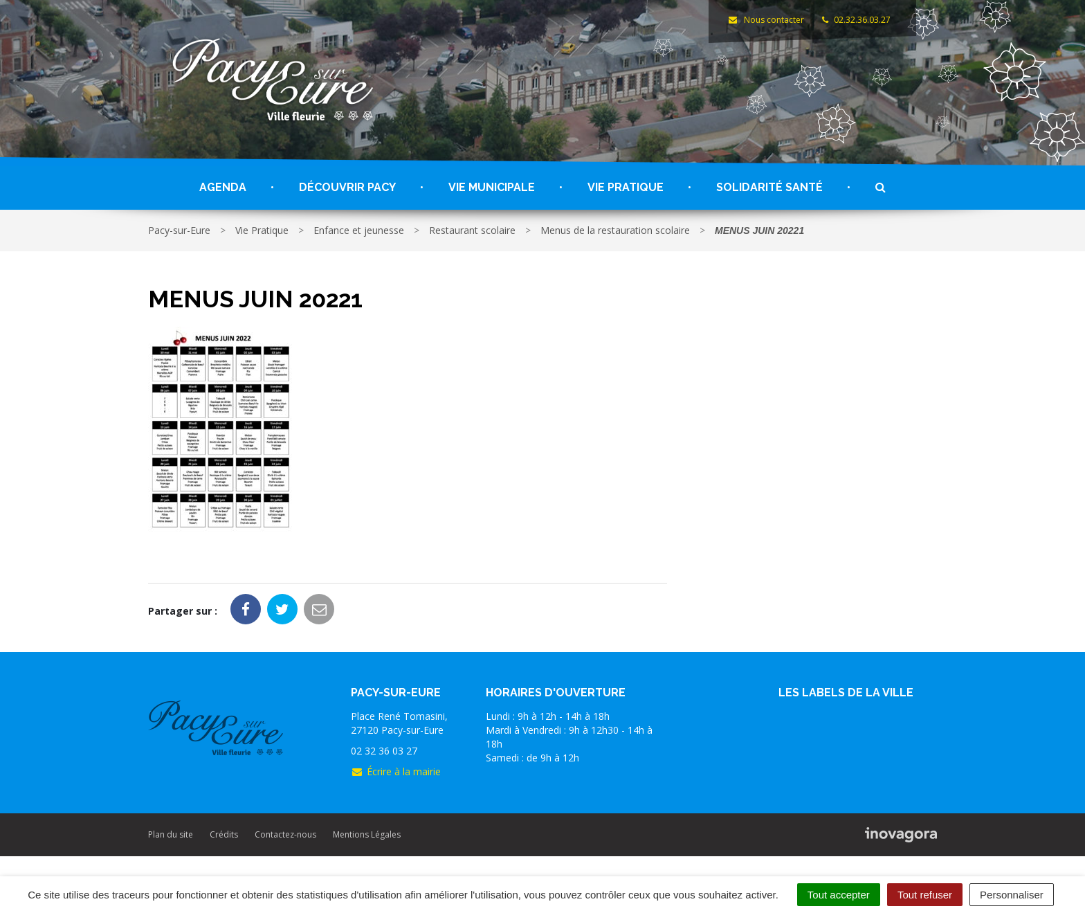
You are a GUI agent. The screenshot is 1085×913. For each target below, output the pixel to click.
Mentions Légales (367, 834)
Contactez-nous (285, 834)
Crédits (224, 834)
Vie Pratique (625, 187)
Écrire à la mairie (396, 771)
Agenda (222, 187)
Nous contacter (765, 20)
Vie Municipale (491, 187)
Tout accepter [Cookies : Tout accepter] (839, 895)
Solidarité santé (769, 187)
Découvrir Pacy (347, 187)
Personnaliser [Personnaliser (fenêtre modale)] (1011, 895)
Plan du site (170, 834)
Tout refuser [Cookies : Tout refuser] (924, 895)
